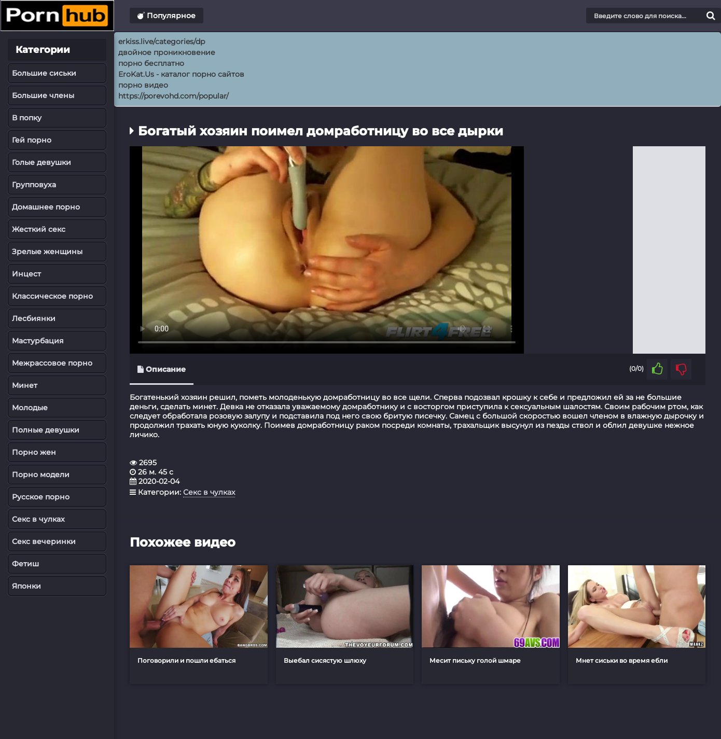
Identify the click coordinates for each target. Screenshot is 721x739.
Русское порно (41, 496)
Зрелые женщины (47, 251)
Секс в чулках (38, 519)
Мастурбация (38, 340)
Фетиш (25, 563)
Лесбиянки (34, 318)
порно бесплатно (151, 63)
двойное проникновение (166, 52)
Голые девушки (41, 162)
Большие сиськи (44, 73)
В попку (26, 117)
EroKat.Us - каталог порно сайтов (181, 74)
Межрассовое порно (52, 363)
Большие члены (43, 95)
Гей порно (31, 140)
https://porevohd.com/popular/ (173, 96)
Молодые (30, 407)
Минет (24, 385)
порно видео (143, 85)
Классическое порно (52, 296)
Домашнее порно (46, 207)
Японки (26, 586)
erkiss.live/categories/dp (161, 41)
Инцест (26, 273)
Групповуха (34, 184)
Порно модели (41, 474)
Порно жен (34, 452)
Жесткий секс (38, 229)
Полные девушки (45, 430)
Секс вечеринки (44, 541)
